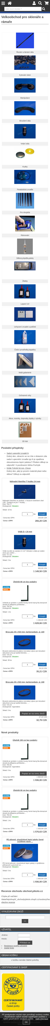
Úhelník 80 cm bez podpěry (25, 582)
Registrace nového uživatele (15, 946)
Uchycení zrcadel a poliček (25, 327)
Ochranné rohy (25, 395)
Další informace (41, 1019)
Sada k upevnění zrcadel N (18, 453)
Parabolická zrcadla (25, 190)
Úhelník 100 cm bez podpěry (25, 740)
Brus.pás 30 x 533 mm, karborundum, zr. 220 (25, 632)
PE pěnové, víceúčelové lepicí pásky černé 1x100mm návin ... (25, 841)
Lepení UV (25, 304)
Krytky (24, 167)
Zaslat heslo (9, 948)
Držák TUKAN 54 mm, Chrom (19, 468)
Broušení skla (25, 121)
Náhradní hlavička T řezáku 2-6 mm (25, 482)
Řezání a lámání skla (24, 52)
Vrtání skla (25, 144)
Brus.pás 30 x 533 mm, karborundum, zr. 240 (25, 682)
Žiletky (25, 281)
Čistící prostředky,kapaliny (25, 350)
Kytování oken (25, 75)
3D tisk (25, 441)
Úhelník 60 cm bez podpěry (25, 790)
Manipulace (25, 98)
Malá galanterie (25, 373)
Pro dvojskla (25, 212)
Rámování (25, 235)
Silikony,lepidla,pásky (25, 258)
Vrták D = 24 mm (25, 532)
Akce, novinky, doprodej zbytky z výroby (25, 418)
